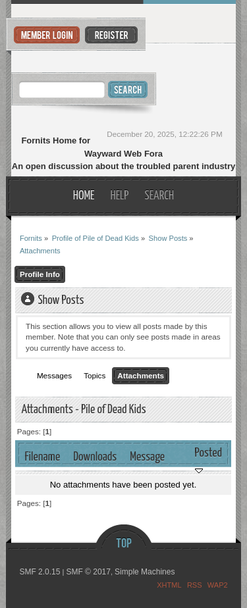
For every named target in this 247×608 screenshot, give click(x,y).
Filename (42, 457)
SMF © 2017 (88, 571)
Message (147, 457)
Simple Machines (145, 571)
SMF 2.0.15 (39, 571)
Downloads (95, 457)
